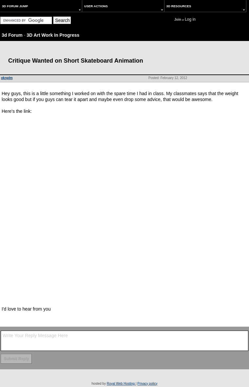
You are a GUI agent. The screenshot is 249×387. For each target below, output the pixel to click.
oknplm (7, 78)
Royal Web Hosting (121, 383)
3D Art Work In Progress (53, 35)
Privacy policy (147, 383)
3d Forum (12, 35)
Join (177, 19)
